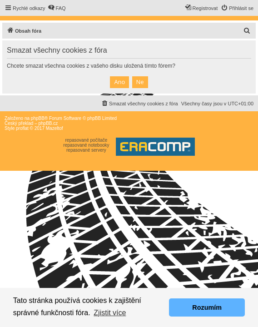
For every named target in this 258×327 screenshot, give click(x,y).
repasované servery (86, 150)
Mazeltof (54, 128)
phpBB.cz (48, 123)
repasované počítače (86, 140)
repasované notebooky (86, 145)
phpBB (38, 118)
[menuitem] (57, 8)
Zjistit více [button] (110, 313)
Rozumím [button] (207, 307)
